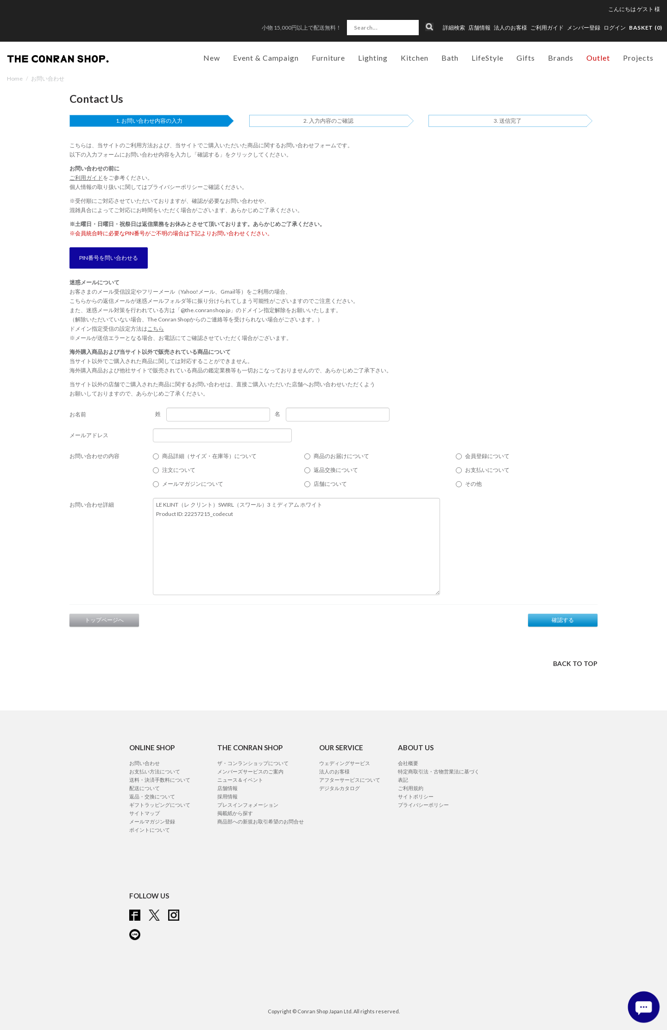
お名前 (77, 414)
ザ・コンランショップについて (253, 763)
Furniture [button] (328, 57)
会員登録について (487, 455)
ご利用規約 (410, 788)
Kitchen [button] (414, 57)
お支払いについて (487, 469)
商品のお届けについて (341, 455)
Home (15, 78)
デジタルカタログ (339, 788)
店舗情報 (479, 28)
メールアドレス (88, 435)
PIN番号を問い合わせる (108, 257)
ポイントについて (149, 830)
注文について (178, 469)
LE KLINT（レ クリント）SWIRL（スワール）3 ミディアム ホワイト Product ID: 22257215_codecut (296, 546)
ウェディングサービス (344, 763)
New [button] (211, 57)
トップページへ (104, 619)
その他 (473, 483)
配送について (144, 788)
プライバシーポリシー (175, 186)
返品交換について (336, 469)
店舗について (330, 483)
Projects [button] (638, 57)
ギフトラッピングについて (159, 805)
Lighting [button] (373, 57)
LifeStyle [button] (487, 57)
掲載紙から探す (235, 813)
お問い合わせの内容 (94, 455)
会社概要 (408, 763)
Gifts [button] (525, 57)
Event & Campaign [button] (266, 57)
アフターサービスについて (349, 780)
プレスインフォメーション (247, 805)
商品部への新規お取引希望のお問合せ (260, 821)
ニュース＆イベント (240, 780)
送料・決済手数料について (159, 780)
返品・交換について (152, 796)
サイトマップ (144, 813)
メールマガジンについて (192, 483)
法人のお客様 (510, 28)
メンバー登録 (583, 28)
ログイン (615, 27)
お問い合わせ (144, 763)
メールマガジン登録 (152, 821)
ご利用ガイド (547, 28)
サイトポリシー (416, 796)
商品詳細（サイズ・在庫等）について (209, 455)
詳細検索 (454, 28)
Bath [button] (450, 57)
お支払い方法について (154, 771)
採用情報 (227, 796)
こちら (155, 328)
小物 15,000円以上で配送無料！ (301, 27)
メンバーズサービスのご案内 (250, 771)
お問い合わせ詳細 (91, 504)
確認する (563, 619)
